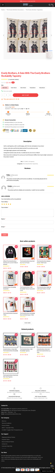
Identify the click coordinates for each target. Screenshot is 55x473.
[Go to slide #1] (23, 63)
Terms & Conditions (6, 423)
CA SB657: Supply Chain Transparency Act (12, 430)
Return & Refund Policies (8, 441)
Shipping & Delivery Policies (8, 437)
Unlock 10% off (52, 466)
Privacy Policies (5, 425)
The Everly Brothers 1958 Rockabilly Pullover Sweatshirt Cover (27, 289)
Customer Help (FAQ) (7, 446)
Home (3, 10)
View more (27, 322)
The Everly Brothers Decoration (15, 10)
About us (4, 421)
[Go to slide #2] (32, 63)
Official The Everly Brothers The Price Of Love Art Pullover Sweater (10, 263)
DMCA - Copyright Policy (8, 427)
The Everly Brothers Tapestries (34, 10)
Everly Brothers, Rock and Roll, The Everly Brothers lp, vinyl (44, 351)
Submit (4, 234)
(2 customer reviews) (13, 79)
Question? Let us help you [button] (47, 471)
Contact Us (4, 444)
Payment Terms (5, 439)
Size (2, 85)
